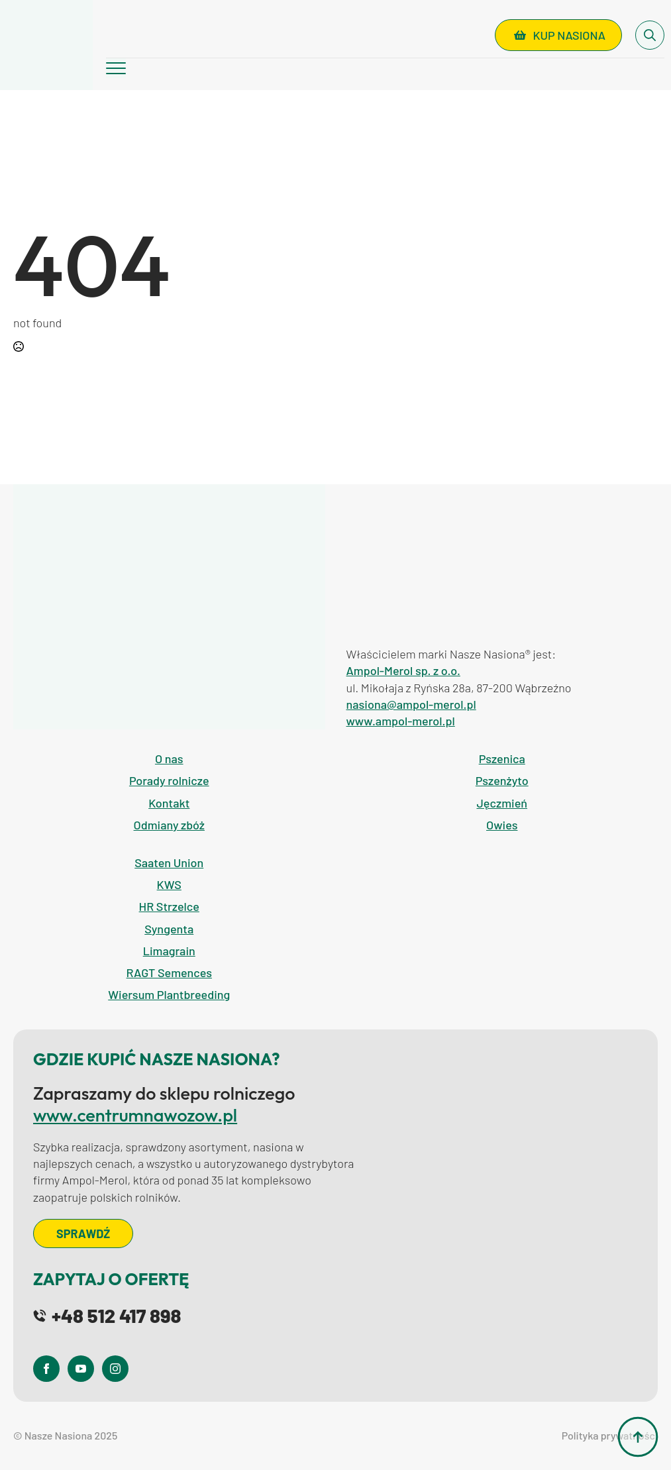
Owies (501, 824)
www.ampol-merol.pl (400, 720)
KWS (169, 884)
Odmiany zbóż (169, 824)
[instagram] (115, 1368)
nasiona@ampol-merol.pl (411, 704)
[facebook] (46, 1368)
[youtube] (81, 1368)
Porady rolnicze (169, 780)
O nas (169, 758)
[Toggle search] (649, 35)
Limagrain (169, 950)
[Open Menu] (116, 68)
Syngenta (168, 928)
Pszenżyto (502, 780)
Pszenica (502, 758)
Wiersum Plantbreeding (169, 994)
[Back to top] (638, 1437)
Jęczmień (501, 803)
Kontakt (168, 803)
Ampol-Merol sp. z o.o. (403, 670)
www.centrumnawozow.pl (135, 1115)
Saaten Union (168, 862)
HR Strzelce (169, 906)
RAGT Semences (169, 972)
